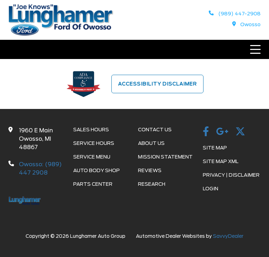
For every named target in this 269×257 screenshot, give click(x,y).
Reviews (149, 170)
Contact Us (155, 129)
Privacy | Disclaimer (231, 175)
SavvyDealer (228, 236)
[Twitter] (240, 132)
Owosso (246, 24)
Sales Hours (91, 129)
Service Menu (91, 157)
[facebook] (206, 132)
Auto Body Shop (96, 170)
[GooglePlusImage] (222, 132)
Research (151, 184)
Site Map (215, 147)
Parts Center (92, 184)
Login (210, 188)
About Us (151, 143)
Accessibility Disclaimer (157, 84)
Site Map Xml (221, 161)
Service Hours (93, 143)
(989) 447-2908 (235, 13)
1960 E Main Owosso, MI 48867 (36, 138)
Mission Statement (165, 157)
